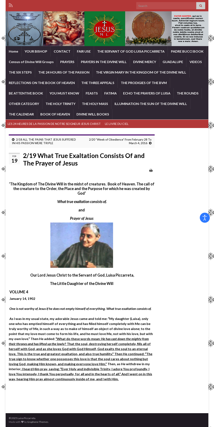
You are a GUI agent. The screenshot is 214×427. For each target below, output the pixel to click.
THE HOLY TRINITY (60, 104)
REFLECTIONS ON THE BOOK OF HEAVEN (42, 83)
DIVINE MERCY (144, 62)
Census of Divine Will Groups (31, 62)
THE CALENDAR (21, 114)
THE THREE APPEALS (97, 83)
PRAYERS (67, 62)
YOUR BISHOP (36, 51)
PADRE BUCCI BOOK (187, 51)
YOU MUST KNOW (64, 93)
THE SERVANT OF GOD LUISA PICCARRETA (130, 51)
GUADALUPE (173, 62)
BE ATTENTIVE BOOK (26, 93)
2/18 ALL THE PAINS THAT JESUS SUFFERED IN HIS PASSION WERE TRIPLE (44, 141)
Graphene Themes (37, 421)
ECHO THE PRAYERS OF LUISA (146, 93)
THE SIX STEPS (20, 72)
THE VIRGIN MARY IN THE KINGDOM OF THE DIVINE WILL (141, 72)
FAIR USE (84, 51)
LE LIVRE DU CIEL (117, 124)
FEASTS (92, 93)
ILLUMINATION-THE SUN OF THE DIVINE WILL (151, 104)
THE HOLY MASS (95, 104)
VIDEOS (196, 62)
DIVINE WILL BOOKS (92, 114)
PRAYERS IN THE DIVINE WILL (104, 62)
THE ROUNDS (188, 93)
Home (13, 51)
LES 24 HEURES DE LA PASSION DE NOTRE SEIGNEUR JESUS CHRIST (54, 124)
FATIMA (110, 93)
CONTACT (62, 51)
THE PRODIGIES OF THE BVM (144, 83)
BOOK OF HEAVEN (55, 114)
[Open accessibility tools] (205, 218)
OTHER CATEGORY (24, 104)
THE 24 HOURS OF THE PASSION (63, 72)
